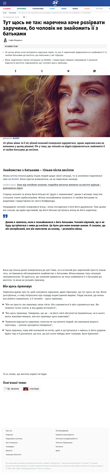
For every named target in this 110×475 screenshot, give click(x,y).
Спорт (52, 9)
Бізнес (75, 9)
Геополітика (38, 9)
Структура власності (13, 455)
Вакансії (9, 451)
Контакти (59, 447)
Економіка (21, 9)
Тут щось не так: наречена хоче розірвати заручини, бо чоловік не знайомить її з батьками (55, 13)
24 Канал (7, 9)
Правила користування (65, 435)
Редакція (9, 435)
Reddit (16, 138)
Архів (58, 451)
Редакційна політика (14, 439)
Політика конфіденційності (67, 439)
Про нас (9, 431)
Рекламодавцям (62, 431)
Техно (63, 9)
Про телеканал (11, 443)
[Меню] (4, 3)
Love (5, 13)
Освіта (87, 9)
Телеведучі (10, 447)
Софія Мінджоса (15, 40)
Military (99, 9)
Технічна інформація (64, 443)
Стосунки (12, 13)
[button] (15, 71)
